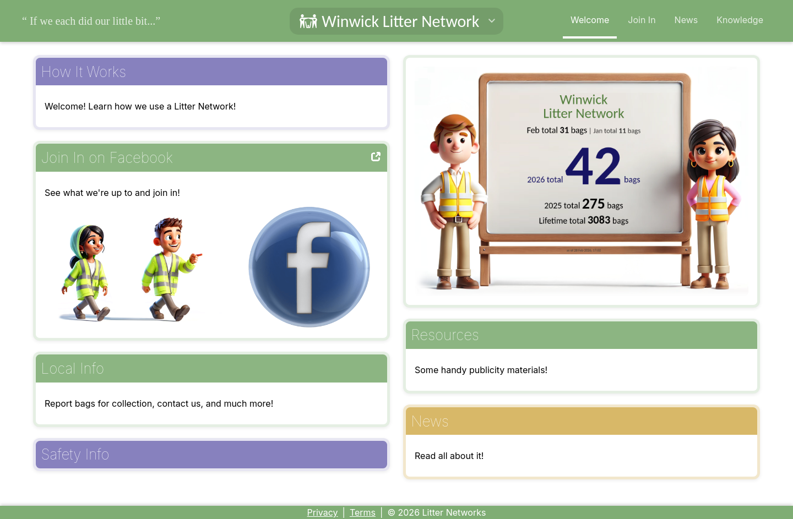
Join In (641, 19)
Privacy (322, 512)
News (686, 19)
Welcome (590, 19)
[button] (396, 21)
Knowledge (739, 19)
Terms (363, 512)
